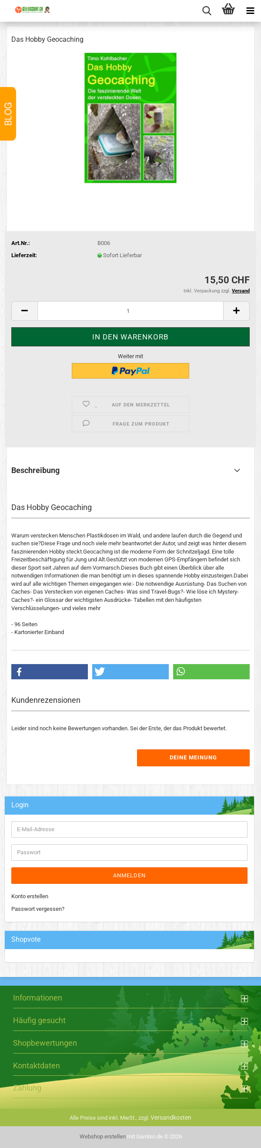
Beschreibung (35, 470)
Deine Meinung (193, 757)
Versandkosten (171, 1117)
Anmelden (129, 875)
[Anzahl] (130, 311)
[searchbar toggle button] (207, 11)
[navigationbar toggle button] (250, 11)
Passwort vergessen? (37, 909)
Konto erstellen (29, 896)
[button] (24, 311)
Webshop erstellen (103, 1136)
